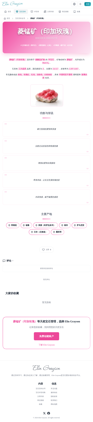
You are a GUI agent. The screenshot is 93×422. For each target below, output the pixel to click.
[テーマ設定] (80, 4)
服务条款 (54, 392)
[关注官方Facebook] (48, 413)
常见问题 (54, 389)
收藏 (40, 404)
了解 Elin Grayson (46, 345)
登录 (87, 4)
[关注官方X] (44, 413)
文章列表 (40, 396)
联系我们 (54, 400)
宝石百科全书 (20, 18)
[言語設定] (74, 4)
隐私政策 (54, 396)
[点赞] (46, 250)
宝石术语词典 (40, 392)
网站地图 (54, 404)
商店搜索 (40, 400)
